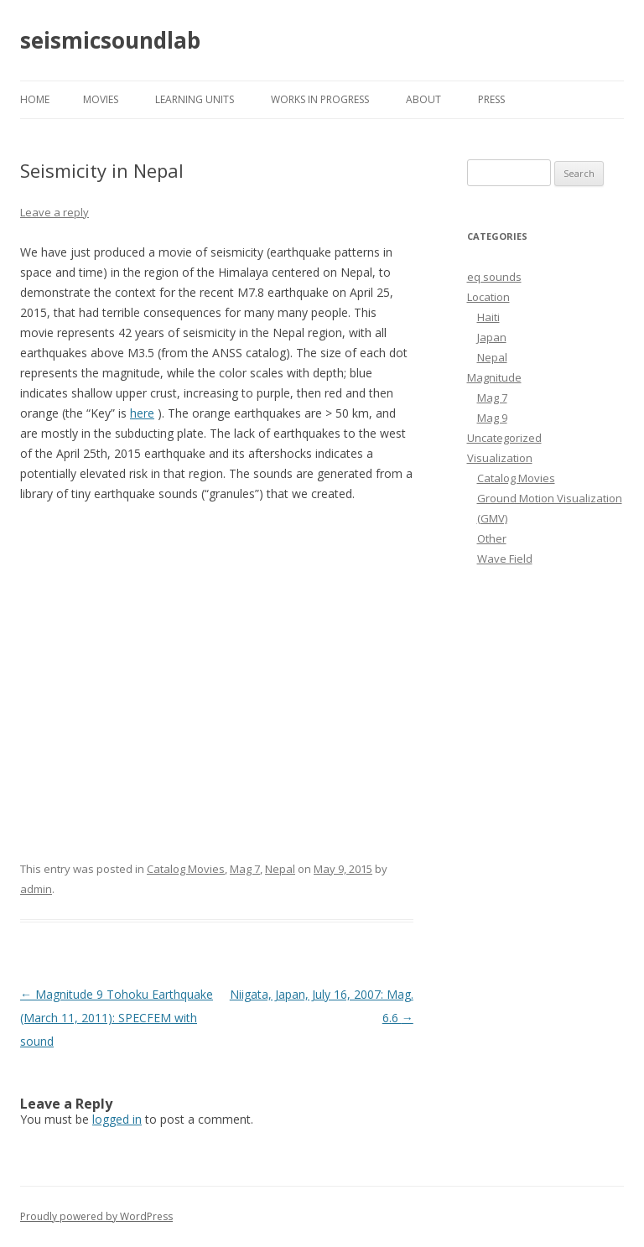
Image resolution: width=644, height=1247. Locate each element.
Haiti (488, 317)
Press (491, 99)
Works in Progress (320, 99)
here (142, 413)
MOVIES (100, 99)
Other (491, 538)
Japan (491, 337)
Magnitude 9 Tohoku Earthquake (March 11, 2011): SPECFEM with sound (116, 1017)
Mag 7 (245, 868)
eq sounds (494, 276)
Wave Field (504, 558)
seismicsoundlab (110, 40)
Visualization (499, 457)
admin (36, 888)
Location (488, 296)
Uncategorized (504, 437)
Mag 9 (492, 417)
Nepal (280, 868)
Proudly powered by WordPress (96, 1216)
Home (34, 99)
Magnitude (494, 377)
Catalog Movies (186, 868)
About (423, 99)
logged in (117, 1119)
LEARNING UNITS (194, 99)
